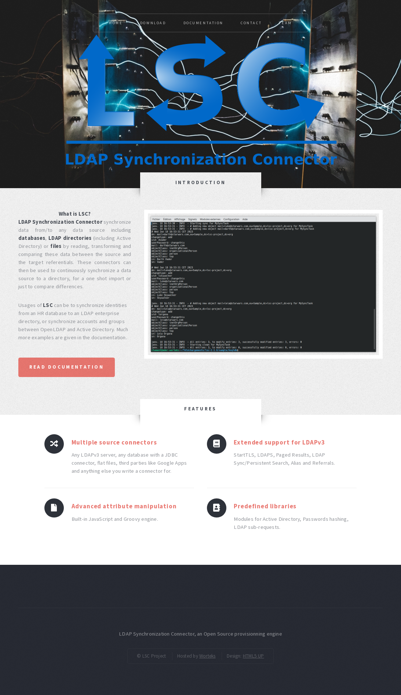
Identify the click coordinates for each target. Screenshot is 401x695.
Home (116, 23)
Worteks (207, 656)
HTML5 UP (253, 656)
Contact (251, 23)
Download (153, 23)
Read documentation (66, 367)
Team (285, 23)
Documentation (203, 23)
